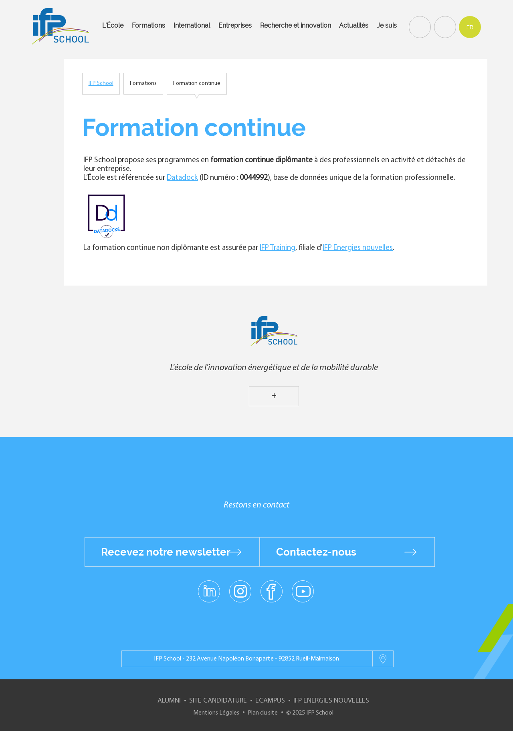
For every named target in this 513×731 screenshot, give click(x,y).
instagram (240, 590)
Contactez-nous (316, 552)
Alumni (169, 701)
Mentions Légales (216, 713)
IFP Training (277, 248)
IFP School (101, 84)
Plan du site (263, 713)
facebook (271, 590)
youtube (303, 590)
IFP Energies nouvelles (358, 248)
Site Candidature (218, 701)
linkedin (209, 586)
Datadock (182, 178)
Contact (444, 26)
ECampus (270, 701)
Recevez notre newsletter (165, 552)
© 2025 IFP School (309, 713)
